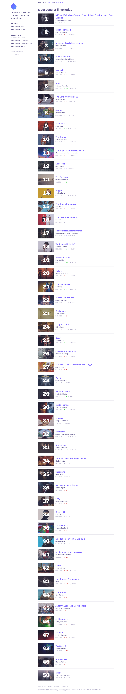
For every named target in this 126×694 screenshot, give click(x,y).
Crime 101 (60, 512)
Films (50, 686)
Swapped (59, 110)
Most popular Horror (18, 46)
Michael (59, 70)
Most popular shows (18, 29)
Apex (57, 83)
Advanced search (17, 51)
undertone (60, 472)
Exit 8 (58, 378)
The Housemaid (62, 284)
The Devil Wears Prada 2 (66, 97)
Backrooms (60, 311)
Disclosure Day (62, 525)
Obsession (60, 164)
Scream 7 (59, 633)
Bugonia (59, 418)
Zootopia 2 (60, 432)
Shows (56, 686)
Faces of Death (62, 391)
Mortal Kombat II (63, 30)
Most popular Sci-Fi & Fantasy (21, 43)
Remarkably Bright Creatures (69, 43)
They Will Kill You (63, 324)
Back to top (42, 686)
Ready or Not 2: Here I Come (68, 231)
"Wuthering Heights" (65, 244)
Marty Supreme (62, 257)
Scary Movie (61, 659)
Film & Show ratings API (49, 690)
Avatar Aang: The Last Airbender (70, 606)
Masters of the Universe (66, 485)
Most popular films (17, 26)
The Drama (60, 137)
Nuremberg (60, 445)
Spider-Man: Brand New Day (68, 552)
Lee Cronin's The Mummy (67, 579)
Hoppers (59, 191)
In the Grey (60, 592)
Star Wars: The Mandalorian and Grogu (73, 365)
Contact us (15, 54)
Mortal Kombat (62, 405)
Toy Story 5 (60, 646)
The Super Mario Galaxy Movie (69, 150)
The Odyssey (61, 177)
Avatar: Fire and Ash (64, 298)
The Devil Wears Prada (66, 217)
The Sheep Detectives (65, 204)
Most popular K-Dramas (19, 40)
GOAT (58, 566)
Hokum (58, 271)
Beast (58, 338)
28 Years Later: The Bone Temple (70, 458)
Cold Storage (61, 619)
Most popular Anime (18, 38)
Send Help (60, 124)
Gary (57, 499)
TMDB (64, 690)
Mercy (58, 673)
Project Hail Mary (63, 57)
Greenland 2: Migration (66, 351)
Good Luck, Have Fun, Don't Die (70, 539)
